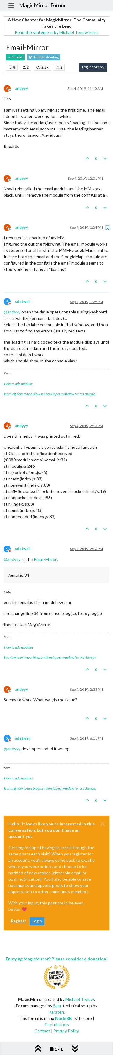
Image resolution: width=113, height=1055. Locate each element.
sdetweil (22, 301)
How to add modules (18, 383)
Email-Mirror (45, 559)
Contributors (56, 1024)
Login (37, 921)
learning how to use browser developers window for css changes (50, 394)
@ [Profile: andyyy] (12, 311)
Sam (57, 1005)
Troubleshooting (44, 57)
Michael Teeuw (79, 999)
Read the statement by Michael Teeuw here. (57, 32)
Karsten (56, 1011)
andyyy (21, 88)
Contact (42, 1030)
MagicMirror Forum (42, 5)
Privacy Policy (66, 1030)
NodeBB (63, 1018)
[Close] (102, 824)
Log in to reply (93, 67)
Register (18, 921)
